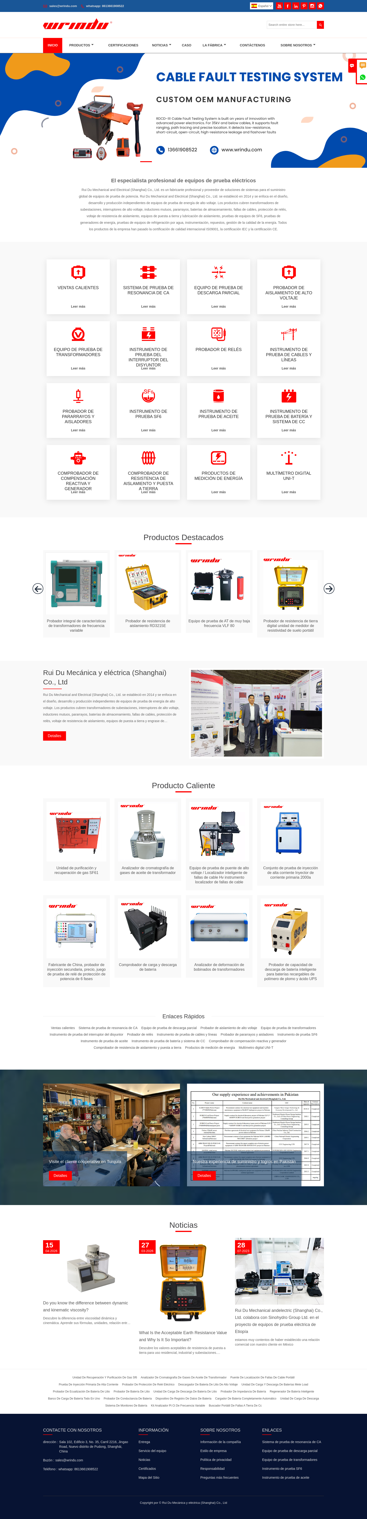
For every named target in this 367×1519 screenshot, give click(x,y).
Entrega (144, 1442)
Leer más (78, 306)
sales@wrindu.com (63, 6)
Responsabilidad (212, 1468)
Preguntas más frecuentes (219, 1477)
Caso (186, 45)
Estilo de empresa (213, 1451)
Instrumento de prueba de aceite (285, 1477)
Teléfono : (50, 1469)
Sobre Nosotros (298, 45)
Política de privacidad (215, 1460)
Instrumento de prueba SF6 (282, 1468)
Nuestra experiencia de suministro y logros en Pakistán (244, 1161)
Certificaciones (123, 45)
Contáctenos (252, 45)
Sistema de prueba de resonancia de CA (291, 1442)
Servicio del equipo (152, 1451)
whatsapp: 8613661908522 (105, 6)
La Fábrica (214, 45)
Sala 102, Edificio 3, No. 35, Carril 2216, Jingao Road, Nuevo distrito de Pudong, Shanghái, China (93, 1446)
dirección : (50, 1442)
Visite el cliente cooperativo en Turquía (85, 1161)
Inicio (53, 45)
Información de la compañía (220, 1442)
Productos (81, 45)
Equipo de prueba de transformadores (289, 1460)
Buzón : (48, 1460)
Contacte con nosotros (72, 1430)
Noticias (161, 45)
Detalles (54, 736)
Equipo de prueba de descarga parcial (290, 1451)
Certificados (147, 1468)
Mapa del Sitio (149, 1477)
